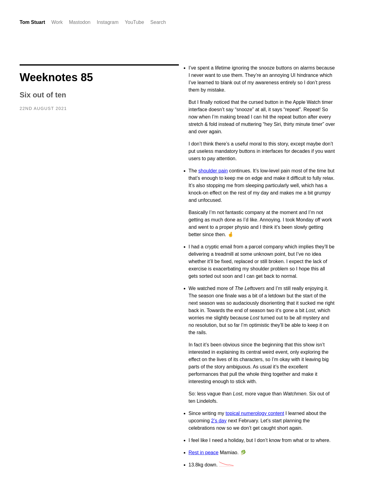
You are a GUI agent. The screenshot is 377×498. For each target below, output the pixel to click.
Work (57, 22)
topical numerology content (254, 413)
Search (158, 22)
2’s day (218, 420)
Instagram (108, 22)
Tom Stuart (32, 22)
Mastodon (79, 22)
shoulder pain (213, 170)
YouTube (134, 22)
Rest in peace (204, 452)
